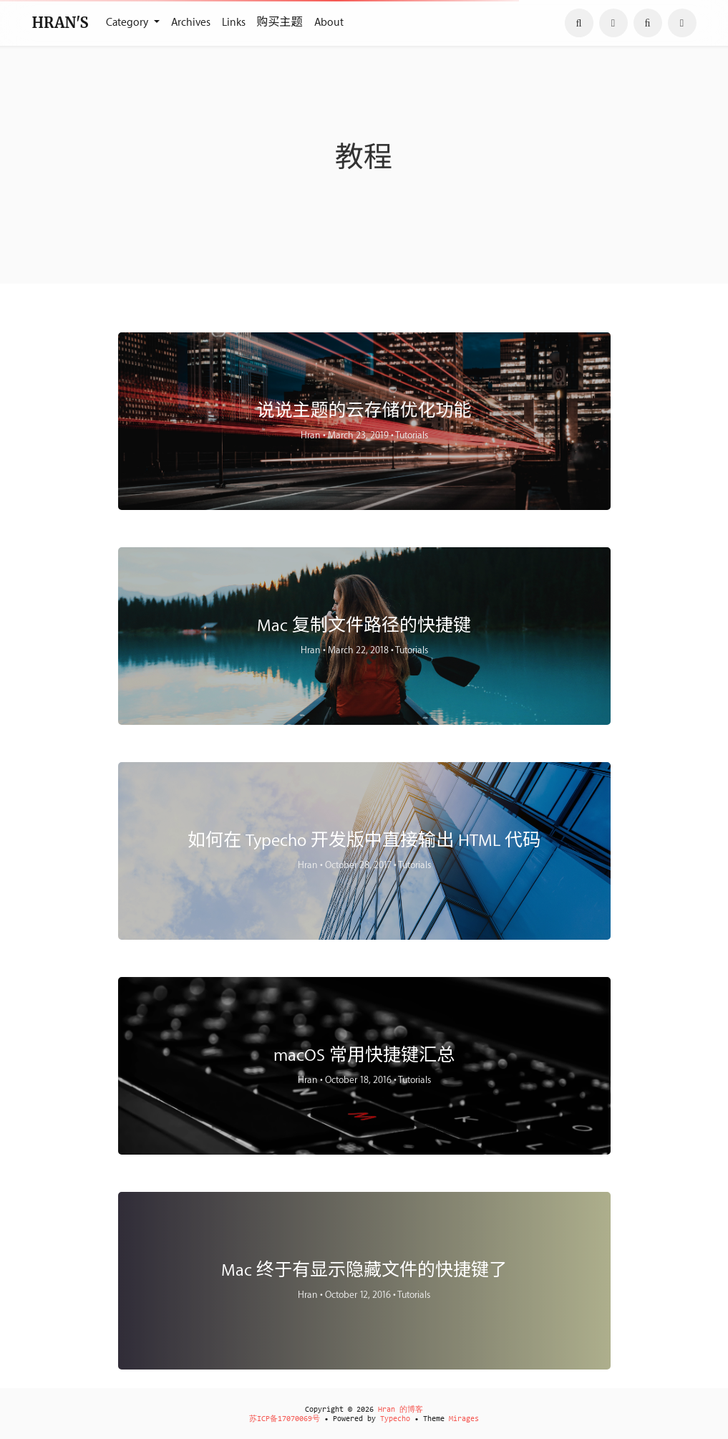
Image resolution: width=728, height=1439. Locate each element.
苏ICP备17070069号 (284, 1419)
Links (234, 22)
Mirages (464, 1419)
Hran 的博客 (400, 1410)
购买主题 (280, 22)
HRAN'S (60, 23)
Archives (190, 22)
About (329, 22)
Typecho (395, 1419)
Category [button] (128, 22)
